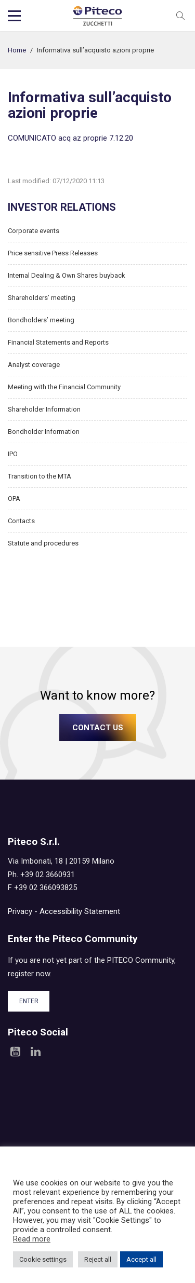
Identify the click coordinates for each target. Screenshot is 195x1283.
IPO (13, 454)
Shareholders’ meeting (41, 298)
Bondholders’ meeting (41, 320)
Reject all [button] (97, 1259)
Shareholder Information (44, 409)
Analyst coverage (34, 364)
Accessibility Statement (80, 911)
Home (17, 50)
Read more (31, 1239)
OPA (14, 498)
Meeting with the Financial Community (64, 387)
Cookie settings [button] (43, 1259)
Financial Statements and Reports (58, 342)
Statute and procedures (43, 543)
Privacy (20, 911)
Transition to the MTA (39, 476)
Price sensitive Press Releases (53, 253)
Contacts (21, 521)
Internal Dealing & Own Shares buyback (66, 275)
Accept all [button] (141, 1259)
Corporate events (33, 231)
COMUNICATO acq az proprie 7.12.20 (70, 138)
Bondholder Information (44, 431)
